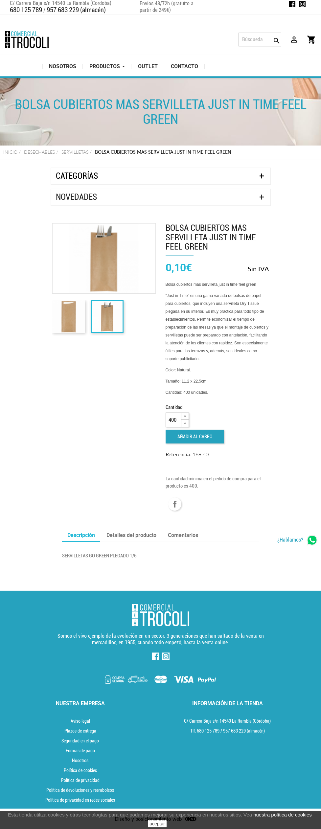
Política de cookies (80, 770)
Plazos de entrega (80, 731)
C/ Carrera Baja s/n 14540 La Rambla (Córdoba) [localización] (227, 721)
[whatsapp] (297, 540)
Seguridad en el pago (80, 740)
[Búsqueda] (260, 39)
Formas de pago (80, 750)
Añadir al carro (194, 436)
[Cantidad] (173, 420)
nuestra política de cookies (282, 814)
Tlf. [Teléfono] (205, 731)
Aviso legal (80, 721)
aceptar (157, 823)
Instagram (302, 4)
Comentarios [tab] (183, 535)
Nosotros (80, 760)
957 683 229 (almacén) (76, 10)
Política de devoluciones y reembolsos (80, 790)
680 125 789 (26, 10)
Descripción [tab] (81, 535)
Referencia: (178, 454)
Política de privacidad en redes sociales (80, 800)
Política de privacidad (80, 780)
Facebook (292, 4)
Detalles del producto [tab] (131, 535)
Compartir (174, 504)
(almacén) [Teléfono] (244, 731)
